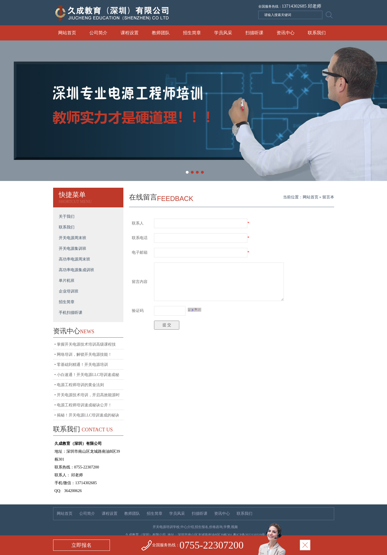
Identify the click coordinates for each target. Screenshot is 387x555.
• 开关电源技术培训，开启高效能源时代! (87, 397)
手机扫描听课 (70, 313)
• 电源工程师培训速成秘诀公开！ (83, 405)
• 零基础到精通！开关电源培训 (81, 365)
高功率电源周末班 (74, 259)
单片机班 (66, 280)
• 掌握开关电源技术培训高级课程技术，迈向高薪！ (85, 346)
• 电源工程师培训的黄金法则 (79, 385)
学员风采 (223, 32)
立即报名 (81, 545)
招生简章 (192, 32)
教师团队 (161, 32)
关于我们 (66, 216)
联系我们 (317, 32)
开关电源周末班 (72, 238)
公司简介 (98, 32)
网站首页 (67, 32)
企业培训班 (68, 291)
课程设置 (130, 32)
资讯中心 (286, 32)
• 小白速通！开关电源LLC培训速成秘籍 (87, 376)
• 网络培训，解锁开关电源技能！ (83, 354)
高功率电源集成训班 (76, 270)
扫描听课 (254, 32)
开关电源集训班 (72, 248)
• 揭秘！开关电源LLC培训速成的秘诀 (87, 415)
